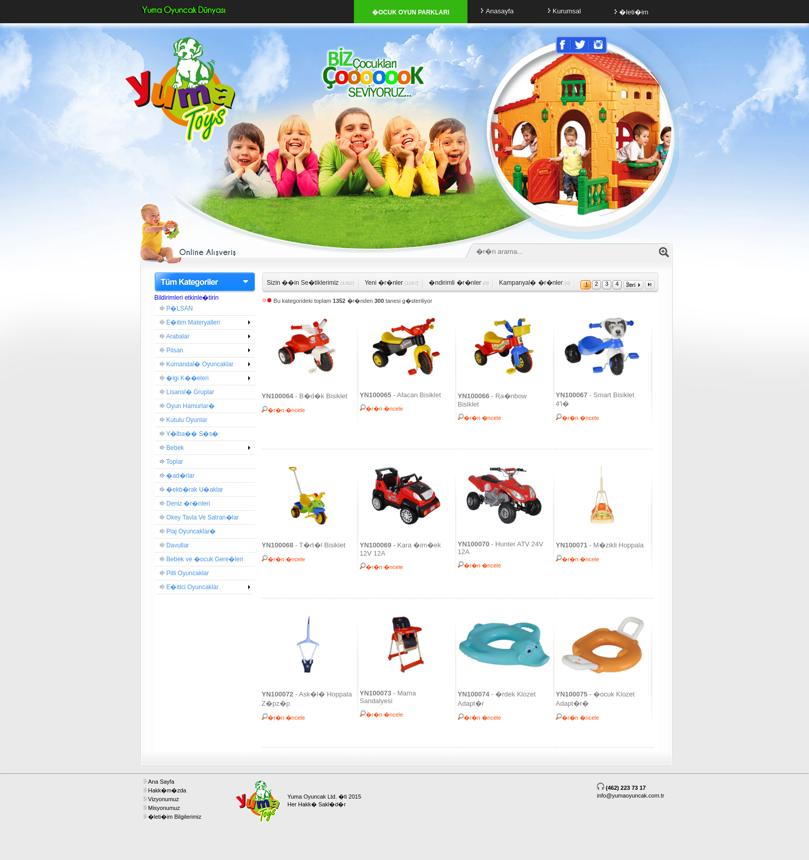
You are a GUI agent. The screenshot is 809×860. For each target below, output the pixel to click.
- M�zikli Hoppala (600, 545)
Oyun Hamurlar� (187, 406)
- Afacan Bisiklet (400, 395)
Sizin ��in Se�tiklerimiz (310, 282)
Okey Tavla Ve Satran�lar (199, 517)
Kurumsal (563, 11)
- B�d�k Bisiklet (304, 396)
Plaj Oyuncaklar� (188, 531)
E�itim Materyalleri (190, 322)
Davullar (174, 545)
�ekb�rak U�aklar (191, 489)
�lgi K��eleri (184, 378)
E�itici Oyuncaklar (189, 587)
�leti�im (629, 12)
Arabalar (174, 336)
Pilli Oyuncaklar (184, 573)
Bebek (172, 447)
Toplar (171, 461)
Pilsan (171, 350)
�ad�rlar (177, 475)
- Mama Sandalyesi (388, 697)
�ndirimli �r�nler (459, 282)
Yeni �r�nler (392, 282)
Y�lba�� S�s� (189, 433)
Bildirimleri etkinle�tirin (186, 297)
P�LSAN (176, 308)
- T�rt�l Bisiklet (303, 545)
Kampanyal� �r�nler (534, 282)
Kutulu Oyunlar (183, 420)
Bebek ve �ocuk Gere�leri (201, 559)
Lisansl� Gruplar (187, 392)
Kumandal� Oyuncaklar (196, 364)
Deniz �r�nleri (185, 503)
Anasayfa (495, 11)
